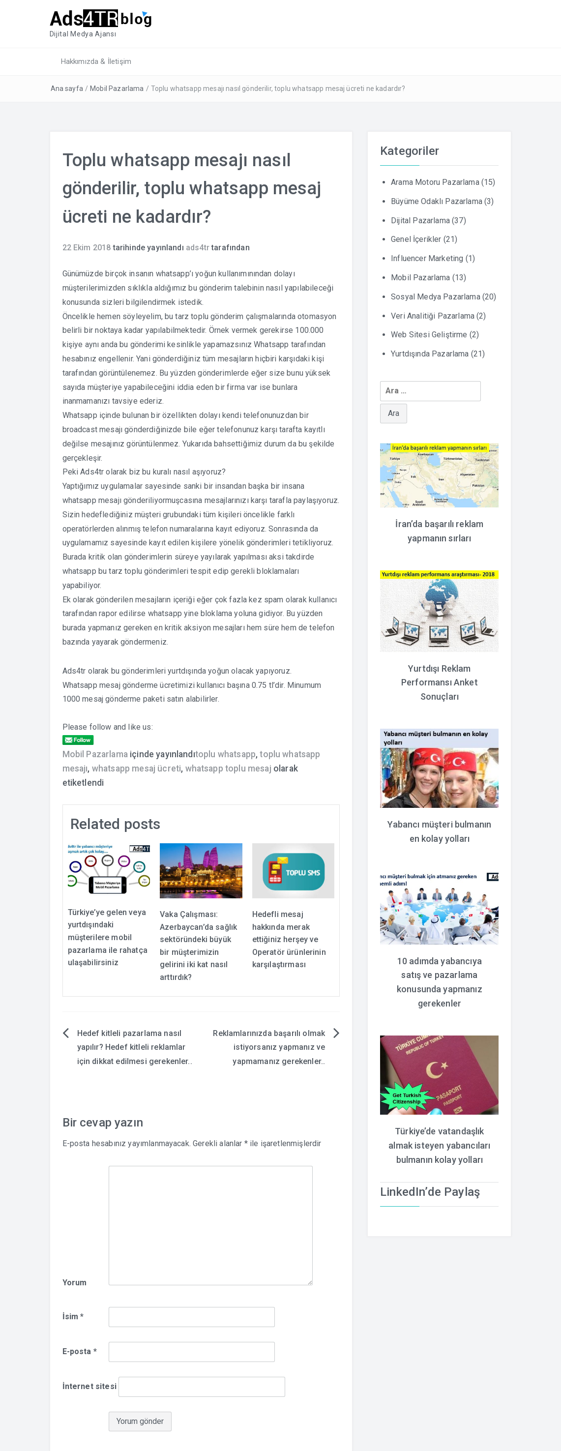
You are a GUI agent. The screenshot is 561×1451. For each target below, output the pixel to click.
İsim (73, 1316)
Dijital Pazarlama (420, 220)
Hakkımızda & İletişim (96, 61)
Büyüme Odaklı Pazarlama (436, 201)
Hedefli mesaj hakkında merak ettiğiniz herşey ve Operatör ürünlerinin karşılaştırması (289, 939)
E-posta (79, 1351)
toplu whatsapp (225, 754)
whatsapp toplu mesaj (228, 768)
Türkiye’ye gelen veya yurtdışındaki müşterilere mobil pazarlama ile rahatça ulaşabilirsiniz (108, 937)
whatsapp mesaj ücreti (136, 768)
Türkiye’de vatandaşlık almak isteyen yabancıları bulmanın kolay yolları (439, 1144)
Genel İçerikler (416, 239)
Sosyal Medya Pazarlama (435, 296)
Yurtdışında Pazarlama (430, 353)
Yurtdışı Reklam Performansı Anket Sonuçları (439, 682)
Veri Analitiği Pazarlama (432, 315)
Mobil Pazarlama (117, 88)
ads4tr (197, 247)
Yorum (74, 1282)
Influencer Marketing (427, 258)
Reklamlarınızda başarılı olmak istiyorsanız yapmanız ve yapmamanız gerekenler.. (269, 1047)
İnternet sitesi (89, 1386)
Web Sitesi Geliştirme (429, 334)
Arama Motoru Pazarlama (435, 182)
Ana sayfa (67, 88)
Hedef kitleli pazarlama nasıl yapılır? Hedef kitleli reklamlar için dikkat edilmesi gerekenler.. (134, 1047)
